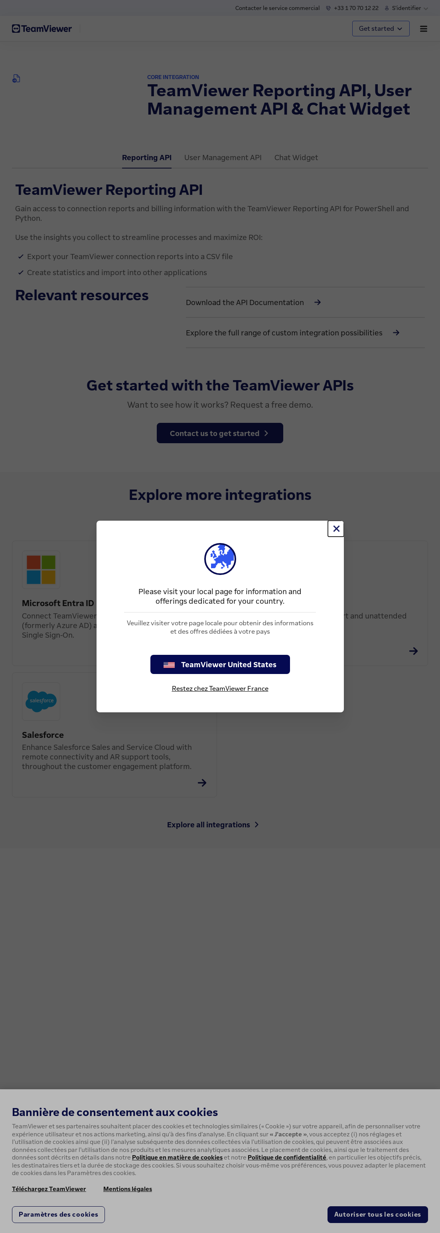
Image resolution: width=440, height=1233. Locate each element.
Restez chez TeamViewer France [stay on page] (220, 688)
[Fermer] (336, 529)
